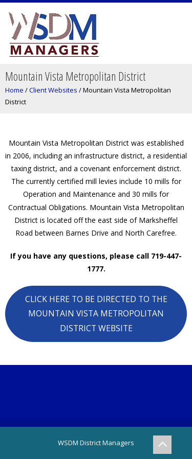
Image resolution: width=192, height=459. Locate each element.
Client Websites (53, 90)
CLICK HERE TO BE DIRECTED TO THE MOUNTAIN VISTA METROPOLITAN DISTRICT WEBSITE (96, 313)
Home (14, 90)
